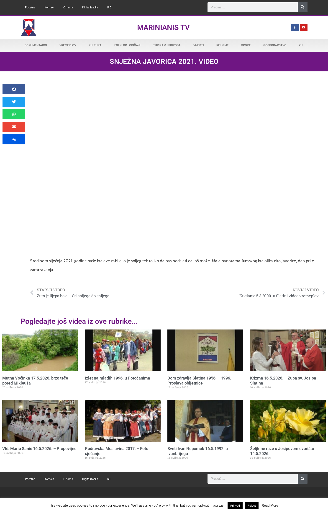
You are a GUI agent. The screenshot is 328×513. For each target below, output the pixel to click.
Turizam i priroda (167, 45)
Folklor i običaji (127, 45)
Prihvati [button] (235, 505)
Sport (246, 45)
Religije (222, 45)
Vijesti (198, 45)
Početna (30, 7)
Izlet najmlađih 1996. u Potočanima (117, 378)
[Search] (303, 7)
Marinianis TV (163, 27)
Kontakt (49, 7)
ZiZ (301, 45)
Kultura (95, 45)
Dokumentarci (36, 45)
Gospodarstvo (274, 45)
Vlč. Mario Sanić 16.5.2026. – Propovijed (39, 448)
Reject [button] (252, 505)
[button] (14, 89)
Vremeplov (67, 45)
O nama (68, 7)
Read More (270, 505)
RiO (109, 7)
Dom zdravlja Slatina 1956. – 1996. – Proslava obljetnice (201, 380)
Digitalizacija (90, 7)
